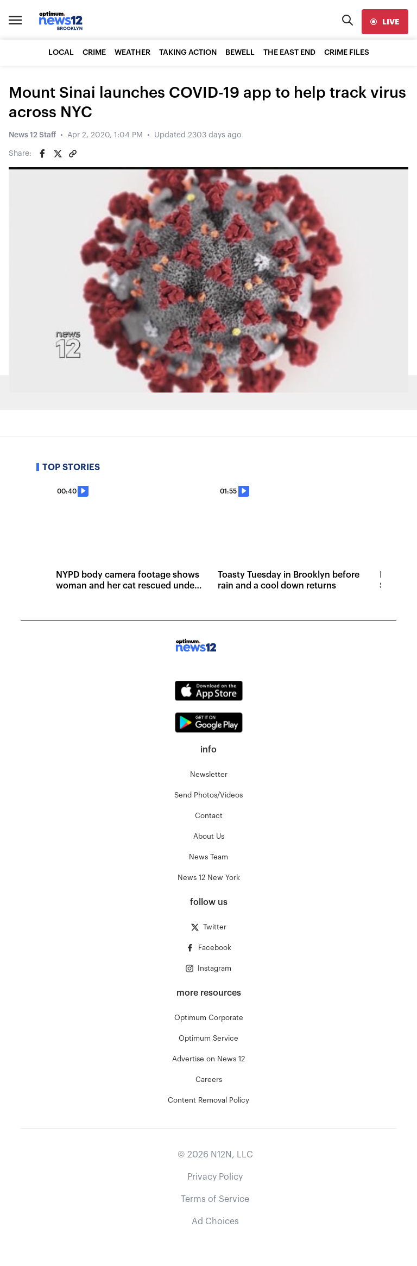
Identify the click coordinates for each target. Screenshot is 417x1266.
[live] (385, 21)
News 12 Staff (32, 135)
